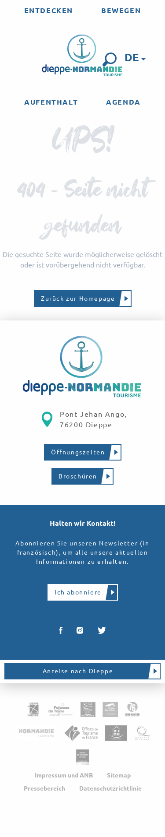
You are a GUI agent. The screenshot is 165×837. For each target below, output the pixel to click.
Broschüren (78, 476)
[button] (109, 59)
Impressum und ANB (64, 775)
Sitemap (119, 775)
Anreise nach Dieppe (78, 671)
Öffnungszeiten (78, 452)
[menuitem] (48, 10)
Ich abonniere (78, 592)
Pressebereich (44, 788)
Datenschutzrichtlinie (110, 788)
